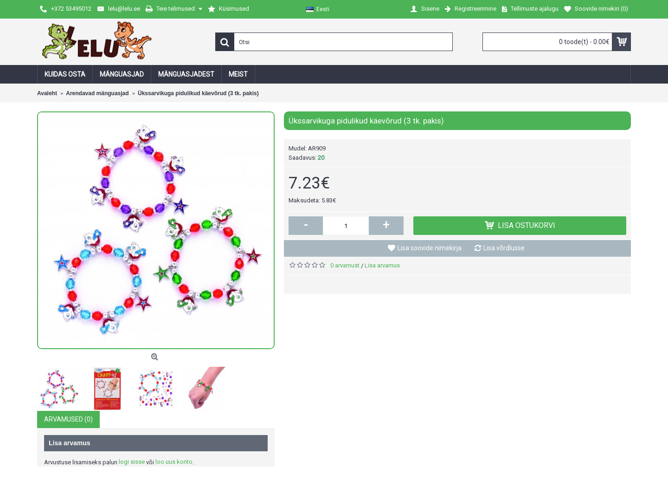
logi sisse (132, 461)
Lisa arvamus (382, 265)
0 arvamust (345, 265)
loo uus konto (174, 461)
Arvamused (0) (68, 419)
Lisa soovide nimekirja (430, 248)
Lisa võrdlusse (504, 248)
